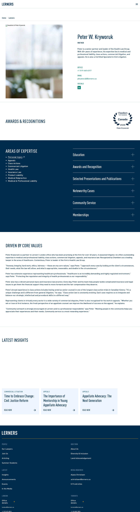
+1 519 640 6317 (85, 70)
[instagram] (124, 504)
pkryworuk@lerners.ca (87, 78)
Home (8, 18)
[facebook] (120, 504)
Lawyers (15, 18)
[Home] (23, 450)
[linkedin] (128, 504)
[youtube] (132, 504)
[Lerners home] (11, 11)
